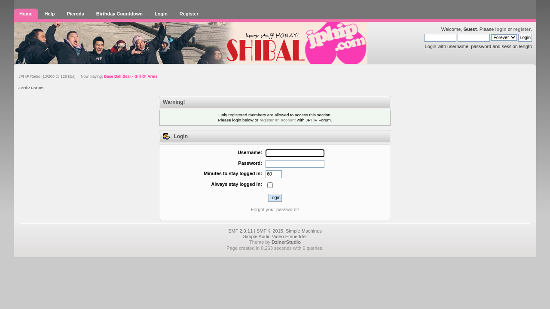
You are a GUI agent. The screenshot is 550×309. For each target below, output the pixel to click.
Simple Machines (304, 230)
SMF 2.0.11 (240, 230)
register (522, 29)
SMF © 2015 (270, 230)
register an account (278, 120)
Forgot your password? (275, 209)
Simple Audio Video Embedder (275, 236)
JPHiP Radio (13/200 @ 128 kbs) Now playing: (87, 76)
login (500, 29)
